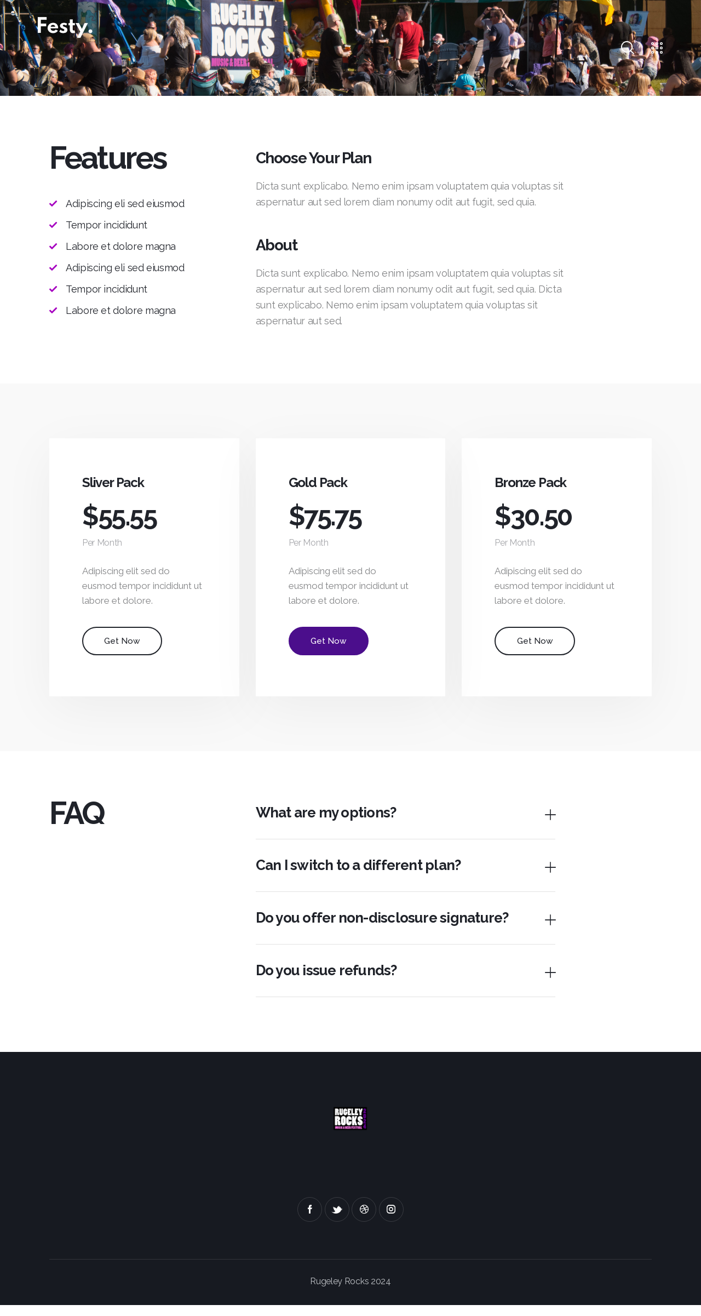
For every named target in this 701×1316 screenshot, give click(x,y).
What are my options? (330, 819)
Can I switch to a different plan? (362, 873)
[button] (405, 819)
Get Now (123, 645)
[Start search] (627, 48)
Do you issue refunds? (330, 981)
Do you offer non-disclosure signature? (388, 927)
